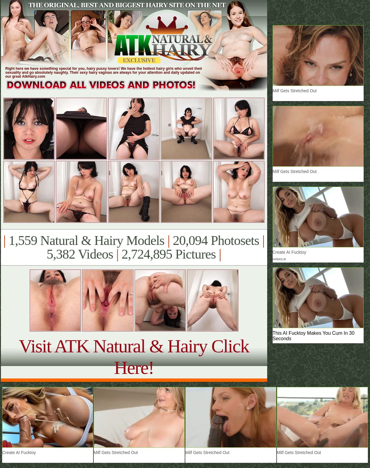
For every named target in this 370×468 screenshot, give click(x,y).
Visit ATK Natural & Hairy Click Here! (134, 357)
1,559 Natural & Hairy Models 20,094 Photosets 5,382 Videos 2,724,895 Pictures (133, 247)
